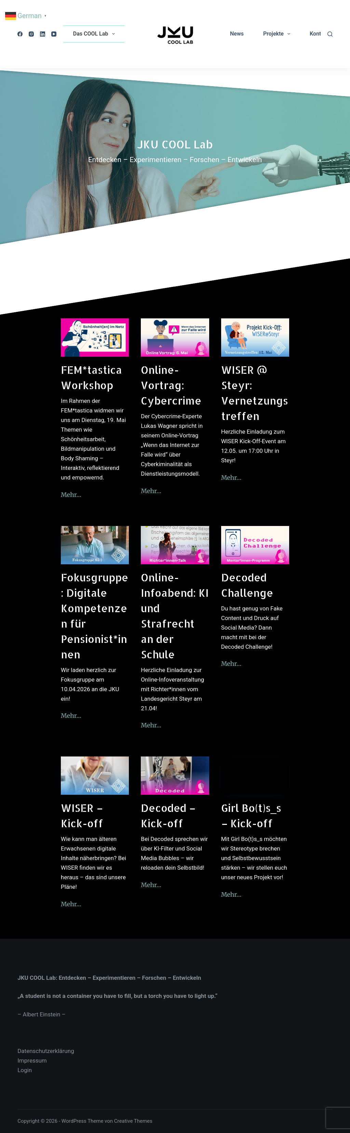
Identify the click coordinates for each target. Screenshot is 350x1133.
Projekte (278, 34)
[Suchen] (330, 34)
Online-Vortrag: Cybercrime (171, 385)
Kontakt (319, 33)
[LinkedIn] (42, 34)
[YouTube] (53, 34)
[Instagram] (31, 34)
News (237, 33)
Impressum (32, 1060)
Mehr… (71, 495)
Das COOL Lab (95, 34)
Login (24, 1070)
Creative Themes (133, 1121)
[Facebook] (20, 34)
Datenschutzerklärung (45, 1051)
